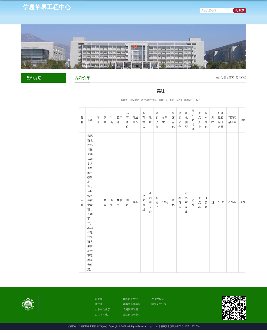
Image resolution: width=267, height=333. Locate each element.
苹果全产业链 (158, 304)
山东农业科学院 (131, 304)
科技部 (98, 304)
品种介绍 (241, 77)
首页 (231, 77)
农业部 (98, 298)
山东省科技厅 (102, 314)
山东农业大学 (130, 298)
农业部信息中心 (131, 314)
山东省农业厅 (102, 309)
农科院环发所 (130, 309)
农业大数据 (157, 298)
